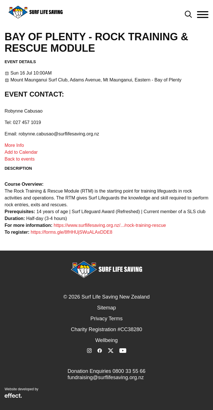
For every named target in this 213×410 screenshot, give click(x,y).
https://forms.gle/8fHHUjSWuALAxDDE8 (71, 232)
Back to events (20, 159)
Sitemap (106, 308)
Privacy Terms (106, 318)
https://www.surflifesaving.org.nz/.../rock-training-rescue (110, 225)
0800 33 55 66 (129, 371)
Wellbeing (106, 340)
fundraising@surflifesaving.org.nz (106, 377)
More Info (14, 145)
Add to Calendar (21, 152)
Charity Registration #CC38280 (106, 329)
